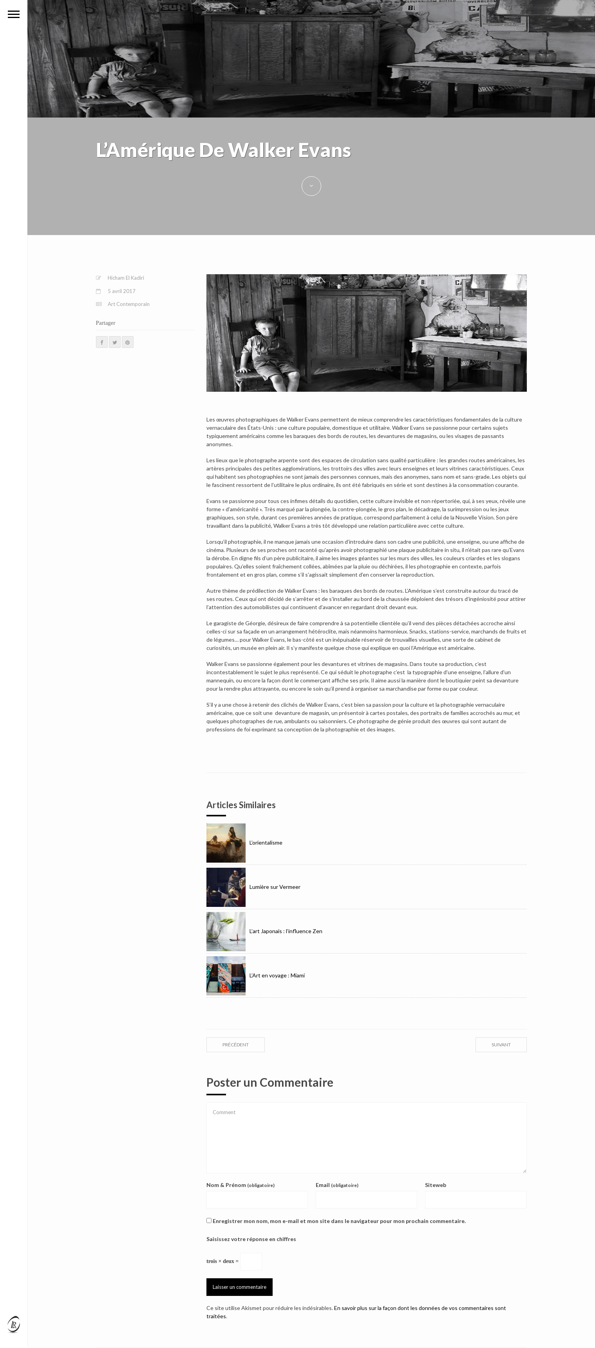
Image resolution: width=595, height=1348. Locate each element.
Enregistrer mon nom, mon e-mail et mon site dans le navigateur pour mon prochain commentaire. (339, 1221)
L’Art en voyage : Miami (255, 975)
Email (337, 1185)
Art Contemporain (129, 304)
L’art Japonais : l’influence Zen (264, 931)
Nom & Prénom (240, 1185)
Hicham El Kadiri (126, 278)
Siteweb (435, 1185)
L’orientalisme (244, 842)
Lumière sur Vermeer (253, 886)
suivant (501, 1045)
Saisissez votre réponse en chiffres (251, 1239)
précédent (235, 1045)
